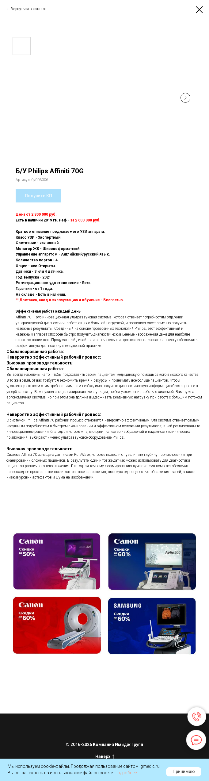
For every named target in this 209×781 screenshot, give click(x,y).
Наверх (104, 757)
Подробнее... (127, 772)
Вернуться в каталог (28, 9)
